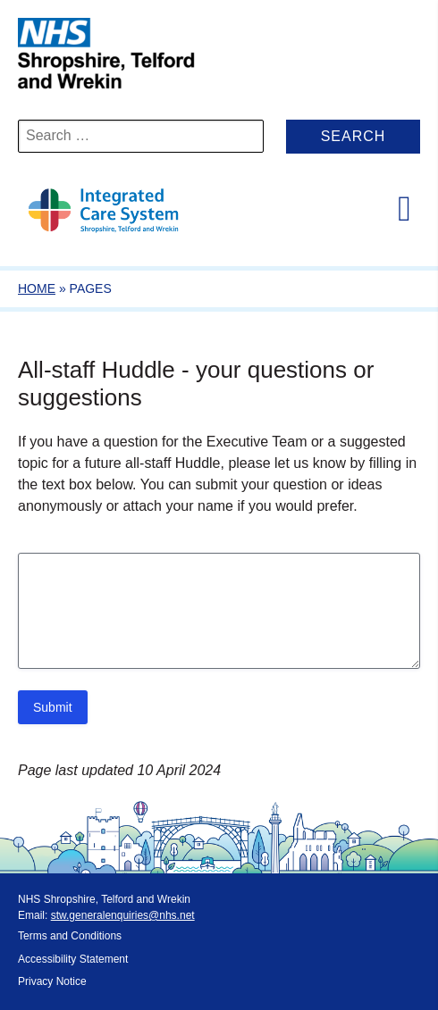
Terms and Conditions (70, 936)
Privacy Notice (52, 981)
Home (36, 288)
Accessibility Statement (73, 959)
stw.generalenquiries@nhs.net (123, 915)
